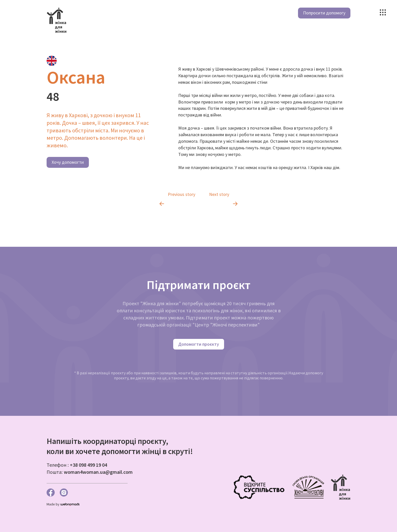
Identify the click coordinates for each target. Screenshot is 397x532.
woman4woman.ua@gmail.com (98, 472)
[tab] (52, 61)
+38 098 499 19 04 (88, 465)
